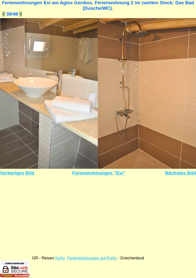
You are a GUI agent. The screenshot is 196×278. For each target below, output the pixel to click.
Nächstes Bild (180, 173)
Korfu (60, 258)
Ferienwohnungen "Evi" (98, 173)
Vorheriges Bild (17, 173)
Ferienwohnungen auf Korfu (91, 258)
